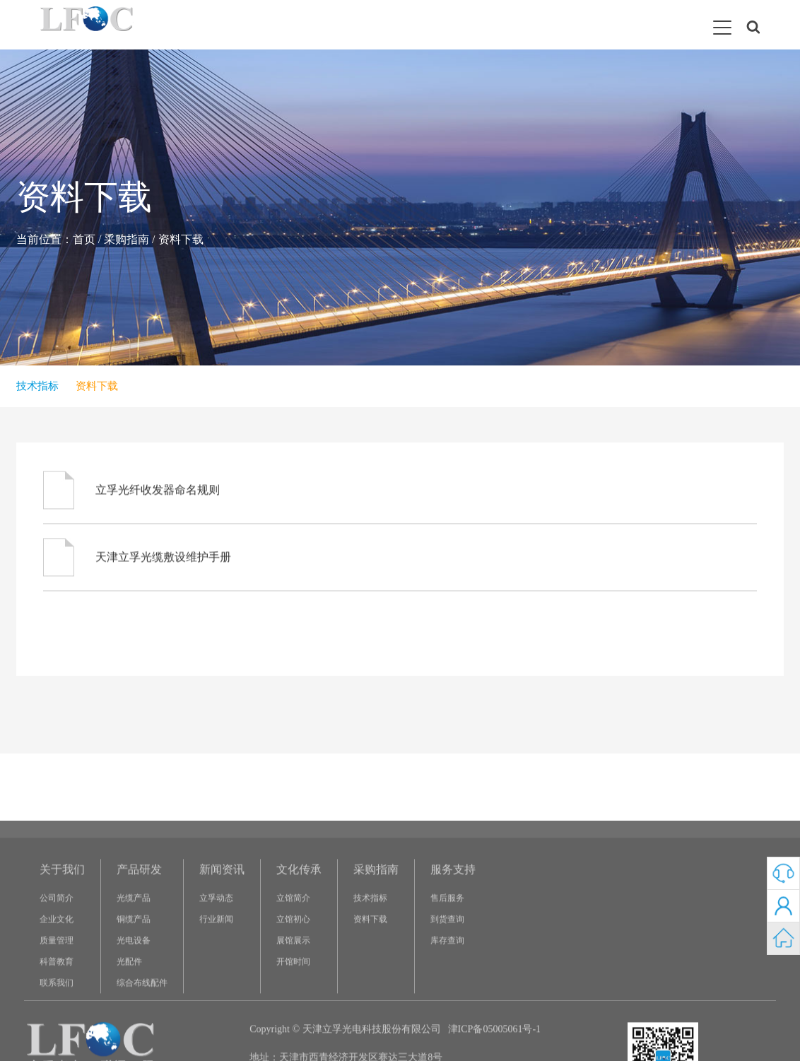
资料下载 (181, 239)
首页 (84, 239)
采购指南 (126, 239)
